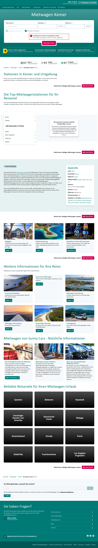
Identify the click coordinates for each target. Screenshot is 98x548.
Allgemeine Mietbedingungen (40, 544)
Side (91, 179)
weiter (8, 250)
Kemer (20, 117)
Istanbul (79, 179)
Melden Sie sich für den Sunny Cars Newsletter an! (22, 536)
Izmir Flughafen (77, 200)
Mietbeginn (42, 23)
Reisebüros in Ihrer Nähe (49, 7)
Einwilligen (7, 495)
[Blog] (93, 536)
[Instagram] (90, 536)
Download (71, 250)
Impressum (81, 544)
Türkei (73, 171)
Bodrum (76, 176)
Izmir (88, 179)
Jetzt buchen (88, 86)
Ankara (77, 174)
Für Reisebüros (61, 7)
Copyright (87, 544)
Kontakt (75, 3)
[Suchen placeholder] (90, 488)
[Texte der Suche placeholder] (45, 488)
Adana (20, 131)
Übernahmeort (10, 23)
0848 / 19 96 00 (11, 518)
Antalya (20, 120)
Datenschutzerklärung (67, 492)
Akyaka (20, 142)
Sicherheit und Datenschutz (56, 544)
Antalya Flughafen (86, 200)
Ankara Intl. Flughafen (73, 202)
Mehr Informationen (12, 377)
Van (69, 181)
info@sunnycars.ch (10, 515)
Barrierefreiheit (68, 544)
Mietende (68, 23)
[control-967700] (47, 26)
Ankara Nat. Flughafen (85, 202)
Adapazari (20, 138)
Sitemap (93, 544)
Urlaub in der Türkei (22, 172)
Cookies (75, 544)
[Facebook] (88, 536)
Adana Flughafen (20, 135)
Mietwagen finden (49, 43)
